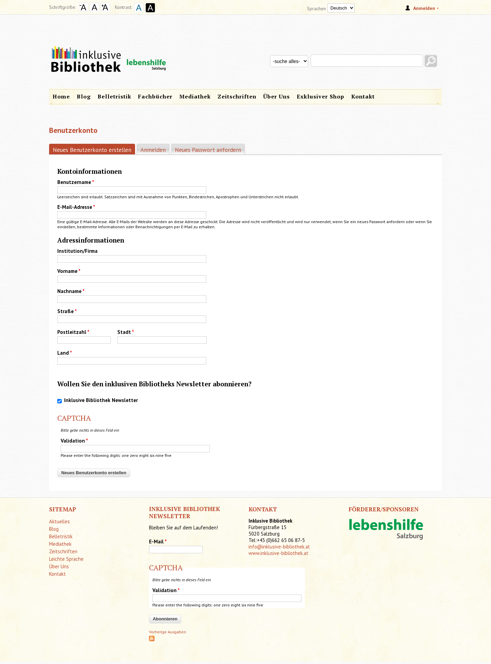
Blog (84, 96)
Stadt (125, 332)
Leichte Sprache (66, 559)
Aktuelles (59, 521)
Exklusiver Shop (320, 96)
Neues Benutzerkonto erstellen (94, 149)
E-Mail (158, 541)
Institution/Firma (77, 251)
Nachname (71, 291)
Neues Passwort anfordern (208, 150)
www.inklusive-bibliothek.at (278, 553)
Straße (67, 311)
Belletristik (114, 96)
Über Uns (276, 96)
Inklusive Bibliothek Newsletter (101, 400)
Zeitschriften (237, 96)
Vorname (68, 271)
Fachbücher (155, 96)
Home (61, 96)
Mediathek (195, 96)
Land (64, 353)
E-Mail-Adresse (76, 207)
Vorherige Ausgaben (167, 631)
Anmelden (153, 150)
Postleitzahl (73, 332)
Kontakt (363, 96)
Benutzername (75, 182)
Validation (74, 440)
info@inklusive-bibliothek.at (279, 546)
